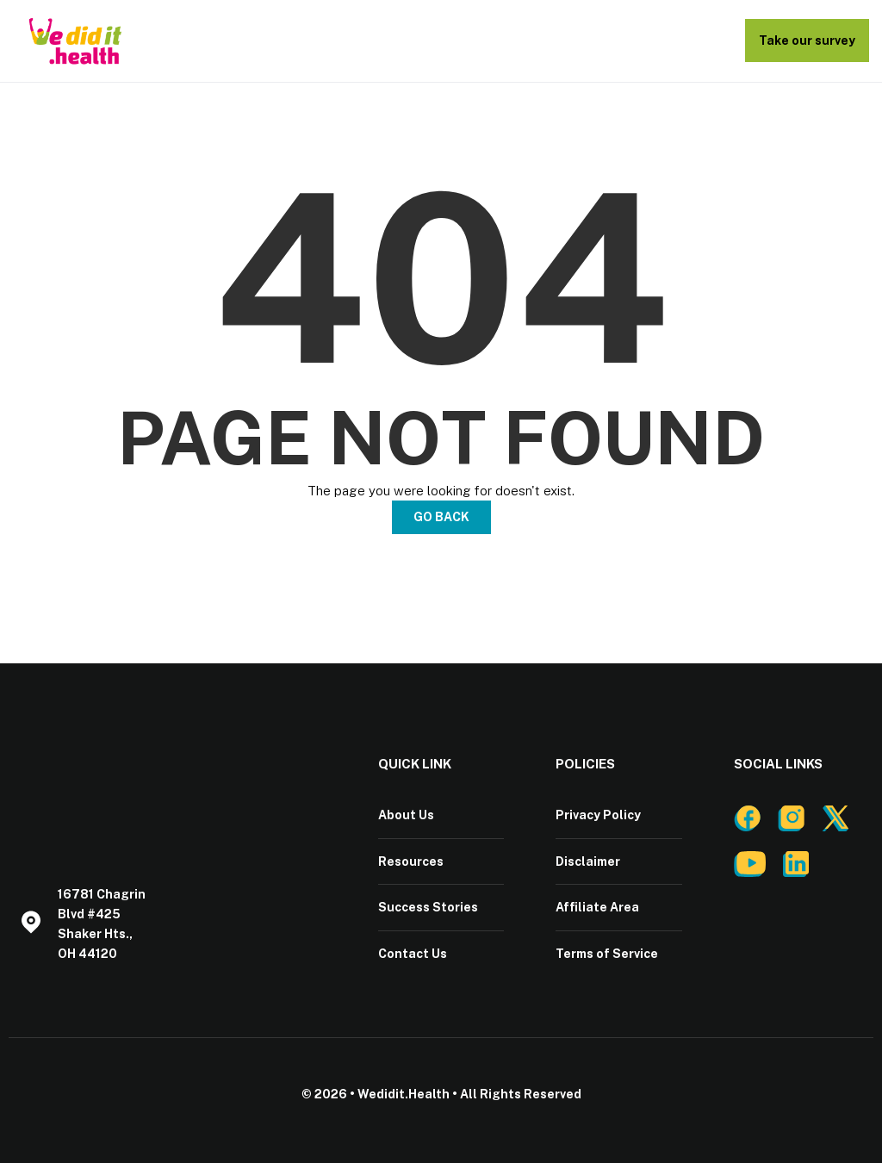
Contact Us (412, 952)
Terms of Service (607, 952)
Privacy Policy (598, 815)
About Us (406, 815)
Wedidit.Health (403, 1092)
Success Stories (428, 906)
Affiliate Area (597, 906)
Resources (411, 861)
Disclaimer (588, 861)
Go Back (441, 517)
